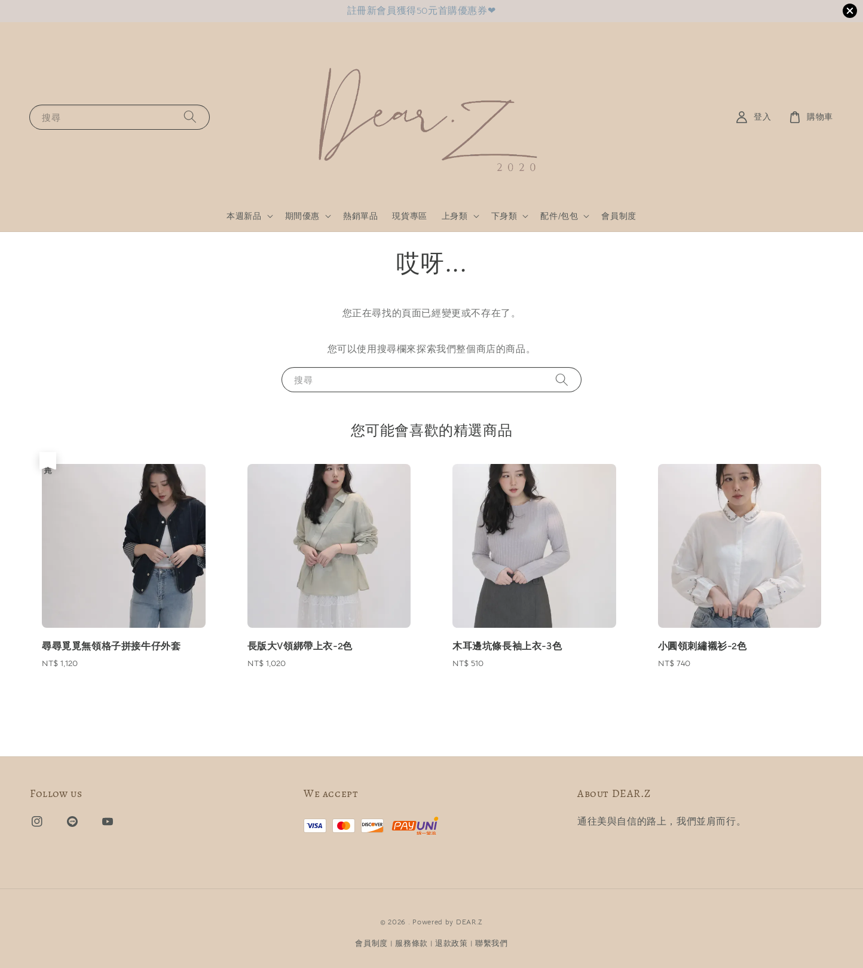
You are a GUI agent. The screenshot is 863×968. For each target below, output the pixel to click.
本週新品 (244, 215)
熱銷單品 (360, 215)
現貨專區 (409, 215)
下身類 (504, 215)
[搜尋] (190, 117)
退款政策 (451, 943)
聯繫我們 (491, 943)
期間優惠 (302, 215)
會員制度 (618, 215)
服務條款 (411, 943)
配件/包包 (559, 215)
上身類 (455, 215)
